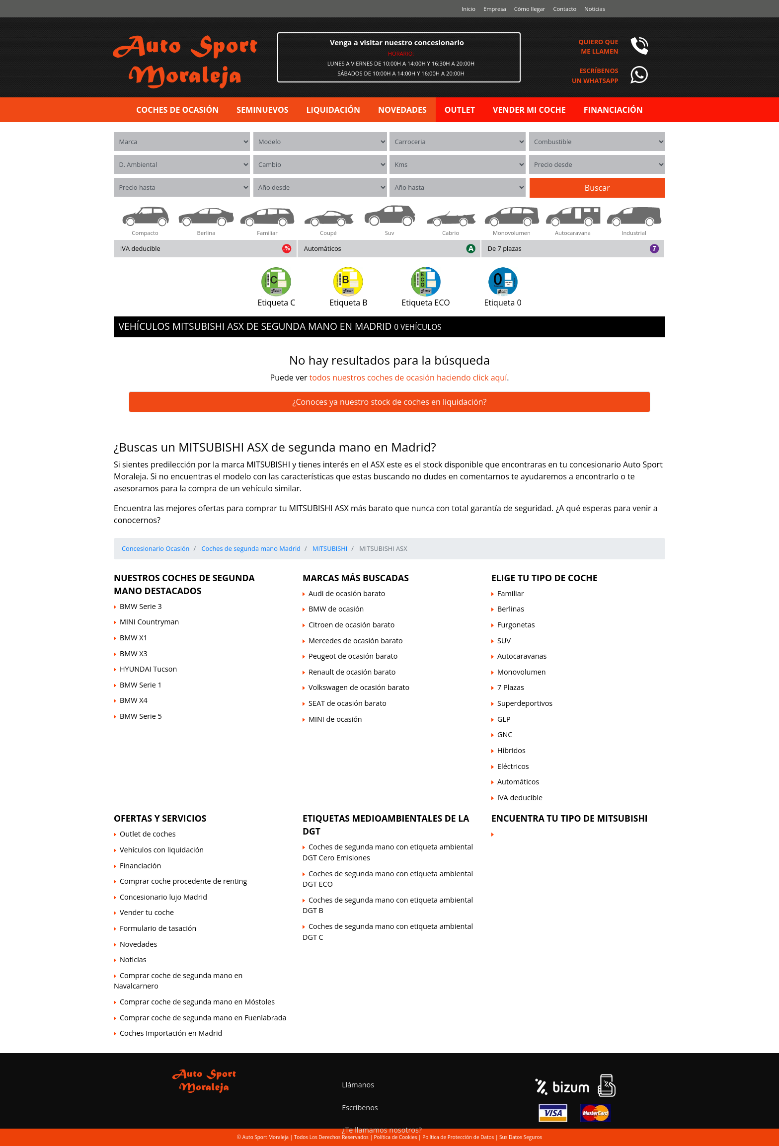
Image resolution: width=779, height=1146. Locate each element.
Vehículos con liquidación (162, 849)
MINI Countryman (149, 621)
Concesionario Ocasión (155, 548)
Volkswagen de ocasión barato (359, 687)
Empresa (494, 8)
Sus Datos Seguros (520, 1137)
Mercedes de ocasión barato (356, 640)
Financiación (140, 865)
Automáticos (322, 248)
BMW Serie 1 (141, 684)
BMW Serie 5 (141, 716)
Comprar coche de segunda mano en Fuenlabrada (203, 1017)
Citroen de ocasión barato (351, 624)
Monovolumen (521, 672)
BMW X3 (134, 653)
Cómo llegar (529, 8)
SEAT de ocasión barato (348, 703)
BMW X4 (134, 700)
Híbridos (511, 750)
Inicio (468, 8)
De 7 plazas (505, 248)
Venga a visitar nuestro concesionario (397, 42)
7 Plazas (510, 687)
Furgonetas (516, 624)
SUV (504, 640)
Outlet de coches (148, 834)
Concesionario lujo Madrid (163, 897)
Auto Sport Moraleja (265, 1137)
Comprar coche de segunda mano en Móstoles (197, 1001)
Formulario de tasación (158, 928)
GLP (504, 719)
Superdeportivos (524, 703)
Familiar (510, 593)
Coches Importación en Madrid (171, 1033)
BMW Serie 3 (141, 606)
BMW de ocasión (336, 608)
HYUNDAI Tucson (148, 669)
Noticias (594, 8)
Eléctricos (513, 766)
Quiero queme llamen (598, 46)
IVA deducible (140, 248)
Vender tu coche (147, 912)
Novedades (138, 944)
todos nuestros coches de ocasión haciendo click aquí (408, 377)
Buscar (597, 187)
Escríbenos (360, 1107)
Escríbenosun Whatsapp (595, 75)
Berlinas (510, 608)
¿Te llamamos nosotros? (382, 1130)
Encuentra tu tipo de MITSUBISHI (569, 818)
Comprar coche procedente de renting (183, 881)
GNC (504, 734)
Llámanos (358, 1084)
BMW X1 (134, 637)
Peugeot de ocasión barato (353, 656)
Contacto (564, 8)
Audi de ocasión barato (347, 593)
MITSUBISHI (329, 548)
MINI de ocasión (335, 719)
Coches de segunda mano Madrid (250, 548)
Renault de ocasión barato (352, 672)
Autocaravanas (521, 656)
